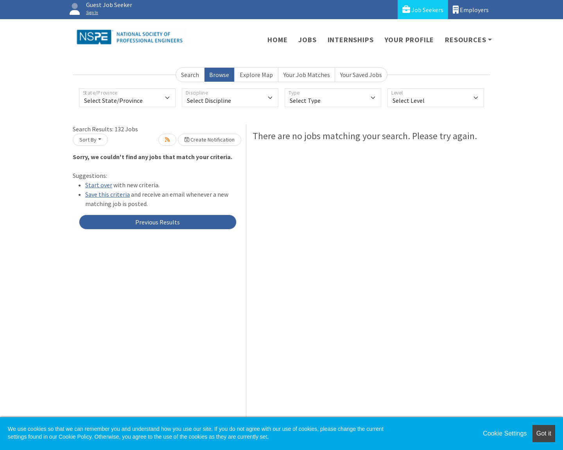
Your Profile (409, 39)
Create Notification (210, 139)
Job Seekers (422, 9)
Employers (471, 9)
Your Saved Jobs (361, 75)
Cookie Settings (505, 433)
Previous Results (157, 222)
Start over (98, 185)
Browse (219, 75)
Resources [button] (465, 39)
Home (277, 39)
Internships (351, 39)
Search (190, 75)
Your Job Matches (306, 75)
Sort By (88, 139)
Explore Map (256, 75)
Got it (543, 433)
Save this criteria (107, 194)
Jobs (307, 39)
